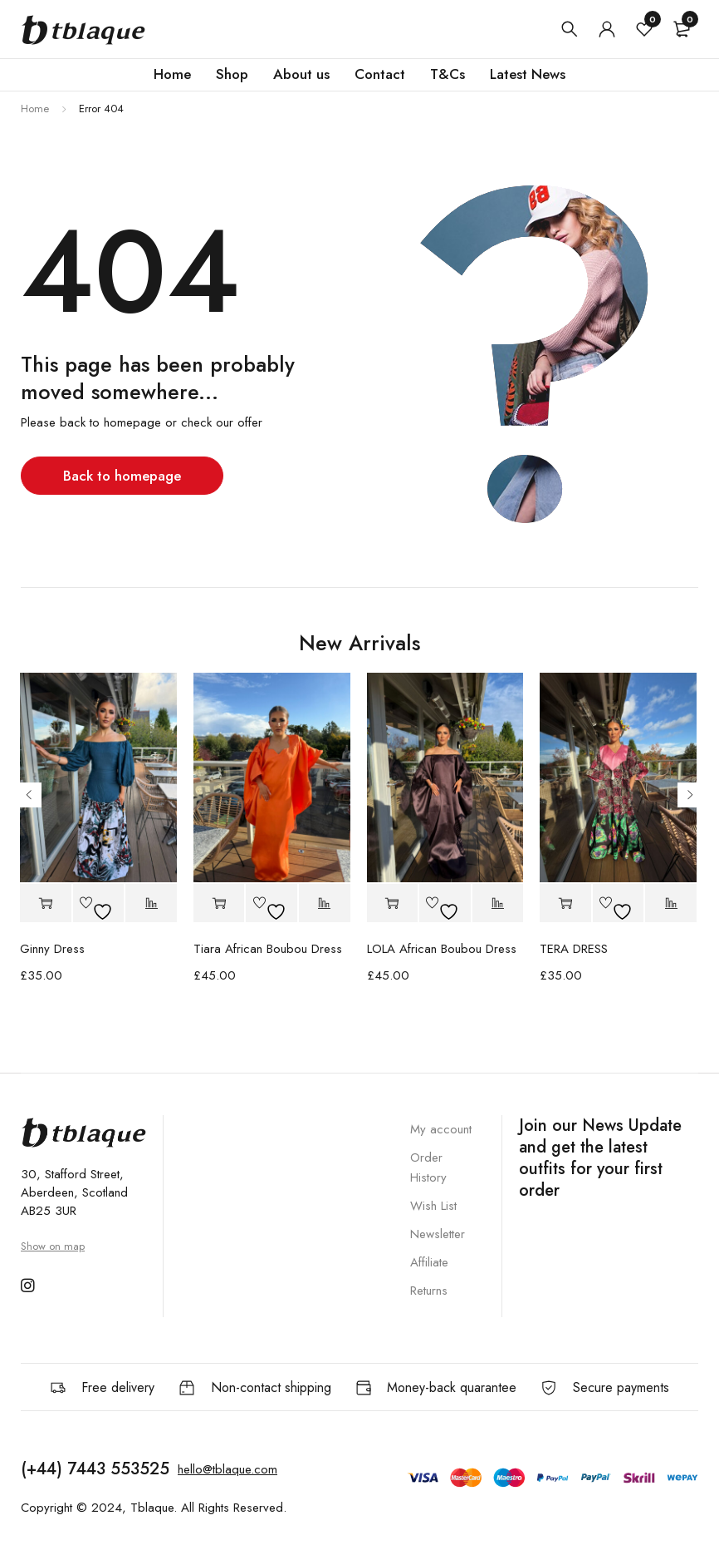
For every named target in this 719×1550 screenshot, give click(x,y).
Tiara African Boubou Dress (267, 949)
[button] (45, 903)
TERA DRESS (574, 949)
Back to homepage (122, 476)
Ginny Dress (52, 949)
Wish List (433, 1206)
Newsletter (437, 1234)
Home (35, 108)
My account (441, 1129)
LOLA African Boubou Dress (441, 949)
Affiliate (429, 1262)
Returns (429, 1290)
